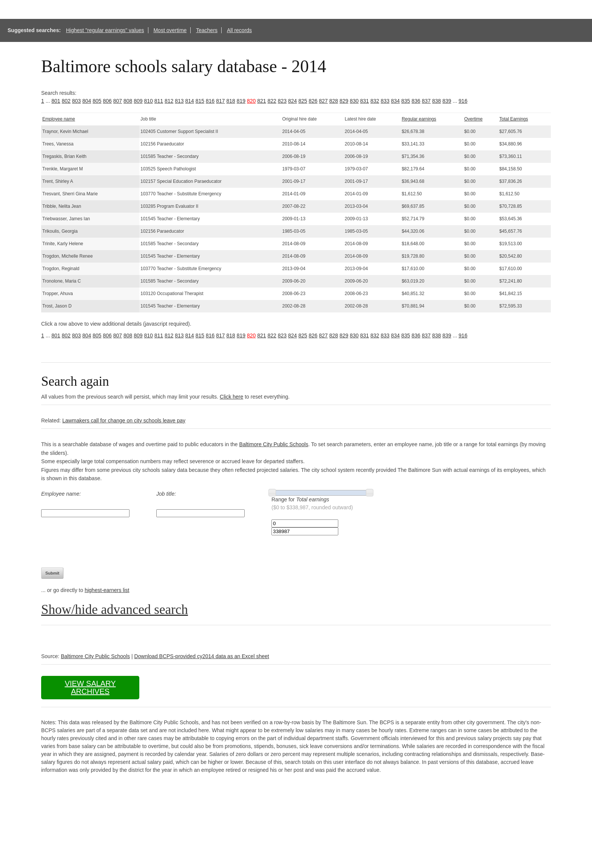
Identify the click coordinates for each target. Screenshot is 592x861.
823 (282, 101)
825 (302, 101)
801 (55, 101)
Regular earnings (419, 119)
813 (179, 101)
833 (385, 101)
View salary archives (90, 687)
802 (66, 101)
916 (463, 101)
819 (241, 101)
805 (96, 101)
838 (436, 101)
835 (405, 101)
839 (446, 101)
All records (239, 30)
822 (272, 101)
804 (86, 101)
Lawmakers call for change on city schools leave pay (123, 420)
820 (251, 101)
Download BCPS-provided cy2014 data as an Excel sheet (201, 656)
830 (354, 101)
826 (313, 101)
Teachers (206, 30)
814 (189, 101)
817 (220, 101)
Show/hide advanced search (114, 609)
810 (148, 101)
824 (292, 101)
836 (416, 101)
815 (200, 101)
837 (426, 101)
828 (333, 101)
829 (343, 101)
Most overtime (170, 30)
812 (169, 101)
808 (127, 101)
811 (158, 101)
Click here (231, 397)
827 (323, 101)
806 (107, 101)
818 (231, 101)
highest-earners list (107, 590)
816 (210, 101)
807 (117, 101)
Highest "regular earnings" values (105, 30)
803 (76, 101)
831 (364, 101)
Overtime (473, 119)
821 (261, 101)
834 (395, 101)
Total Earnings (513, 119)
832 (374, 101)
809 (138, 101)
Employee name (58, 119)
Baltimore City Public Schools (273, 444)
